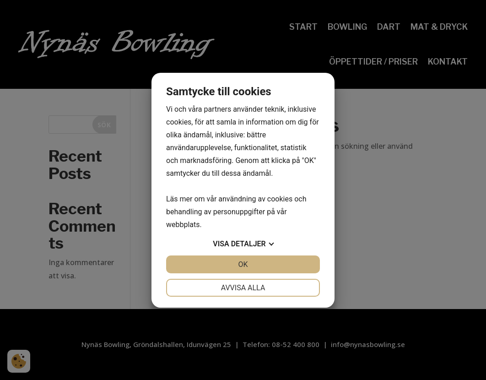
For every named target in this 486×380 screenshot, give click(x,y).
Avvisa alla (243, 287)
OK (243, 264)
